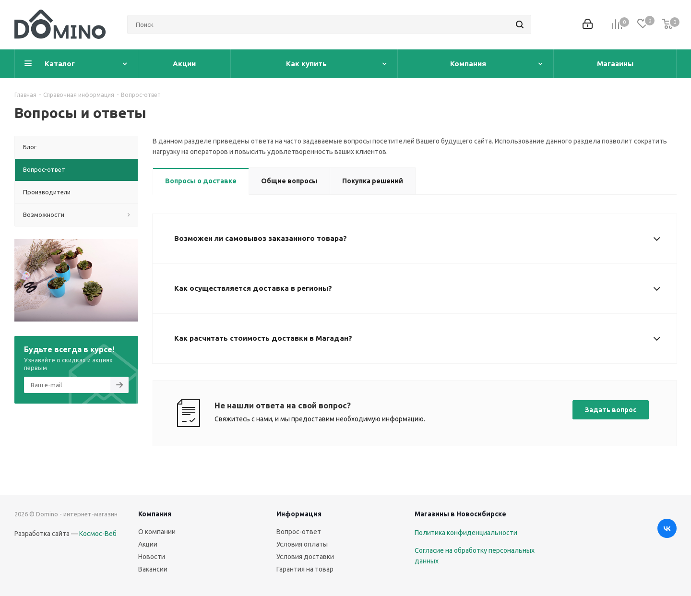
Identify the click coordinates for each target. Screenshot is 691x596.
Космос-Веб (98, 533)
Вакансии (152, 569)
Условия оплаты (302, 544)
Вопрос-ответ (298, 532)
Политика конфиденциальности (466, 532)
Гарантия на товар (305, 569)
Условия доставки (305, 556)
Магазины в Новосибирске (460, 514)
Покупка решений (372, 181)
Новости (151, 556)
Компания (154, 514)
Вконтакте (667, 528)
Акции (147, 544)
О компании (157, 532)
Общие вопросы (289, 181)
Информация (299, 514)
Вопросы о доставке (201, 181)
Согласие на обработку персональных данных (475, 556)
